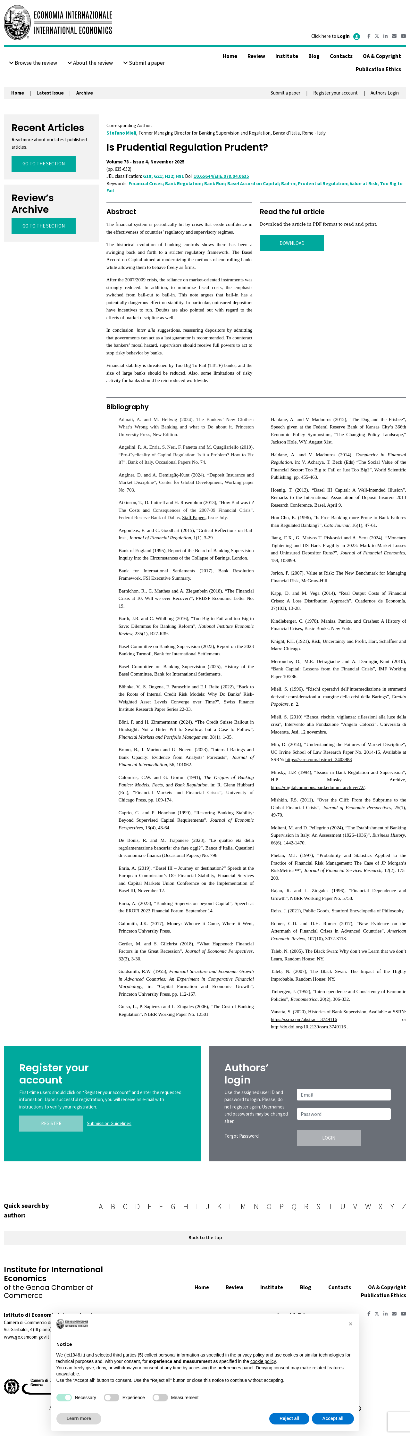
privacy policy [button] (251, 1354)
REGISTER (51, 1123)
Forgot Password (241, 1136)
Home (230, 56)
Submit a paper (144, 62)
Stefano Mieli (121, 133)
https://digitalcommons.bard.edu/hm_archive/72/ (317, 787)
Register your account (335, 93)
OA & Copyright (382, 56)
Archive (84, 93)
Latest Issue (50, 93)
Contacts (341, 56)
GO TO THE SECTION (43, 164)
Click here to (336, 36)
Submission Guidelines (109, 1123)
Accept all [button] (332, 1418)
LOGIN (328, 1138)
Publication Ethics (378, 69)
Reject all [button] (289, 1418)
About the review (90, 62)
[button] (351, 1324)
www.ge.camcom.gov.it (26, 1337)
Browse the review (33, 62)
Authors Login (385, 93)
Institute (286, 56)
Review (256, 56)
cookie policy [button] (263, 1361)
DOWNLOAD (292, 243)
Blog (314, 56)
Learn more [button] (79, 1418)
